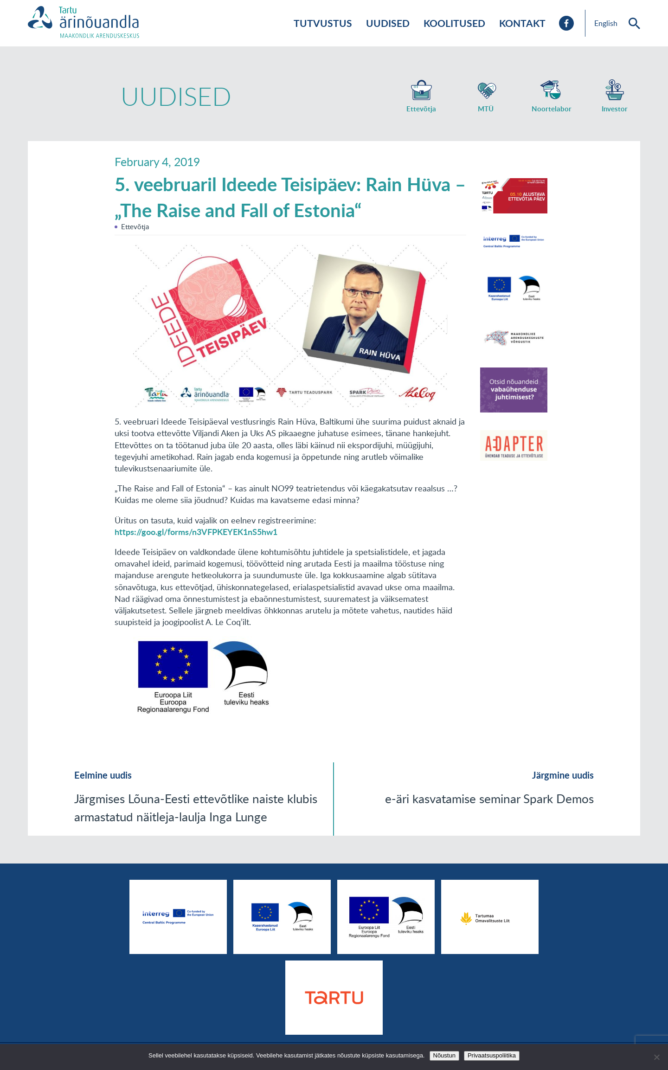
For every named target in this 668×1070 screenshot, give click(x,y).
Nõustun (444, 1055)
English (605, 23)
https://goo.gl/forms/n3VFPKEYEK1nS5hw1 (196, 532)
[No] (656, 1057)
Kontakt (522, 23)
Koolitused (454, 23)
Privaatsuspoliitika (492, 1055)
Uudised (388, 23)
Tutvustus (323, 23)
